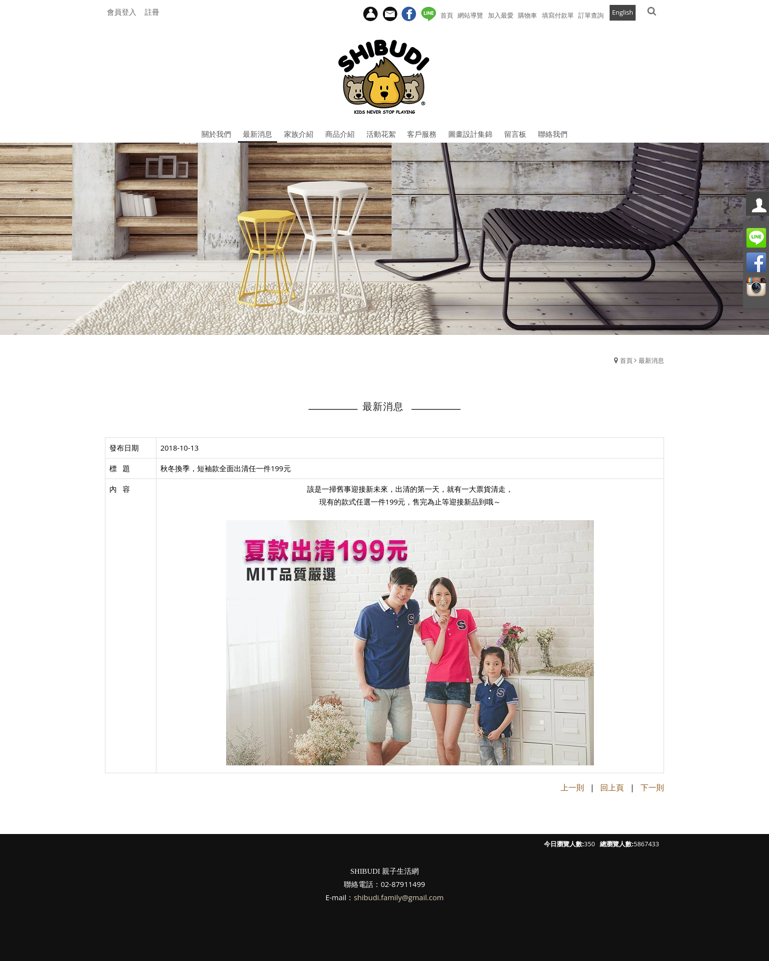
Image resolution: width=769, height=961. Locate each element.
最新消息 (651, 360)
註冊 (152, 12)
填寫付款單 (558, 15)
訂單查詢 (591, 15)
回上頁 (612, 787)
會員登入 (121, 12)
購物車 (527, 15)
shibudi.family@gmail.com (398, 897)
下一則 (652, 787)
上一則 (572, 787)
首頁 (626, 360)
